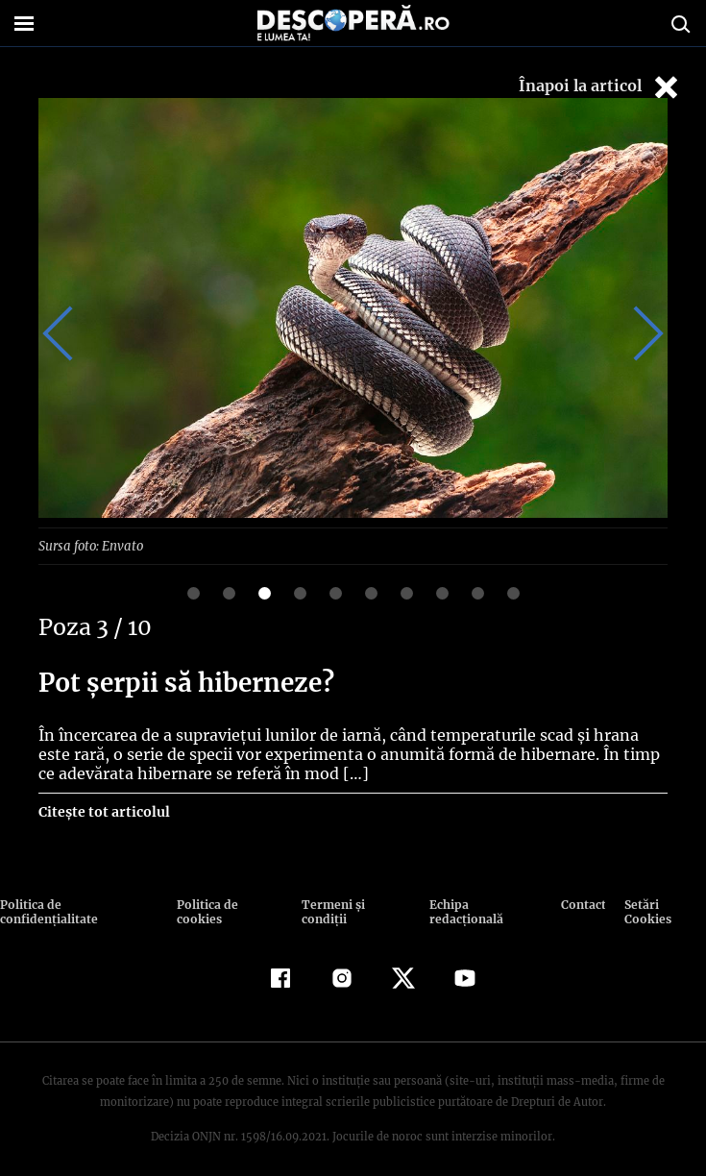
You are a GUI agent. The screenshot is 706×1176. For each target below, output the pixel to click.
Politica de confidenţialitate (80, 903)
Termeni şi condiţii (354, 903)
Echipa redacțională (484, 903)
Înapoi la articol (600, 87)
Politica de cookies (229, 903)
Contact (582, 903)
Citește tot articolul (103, 811)
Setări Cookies (663, 903)
